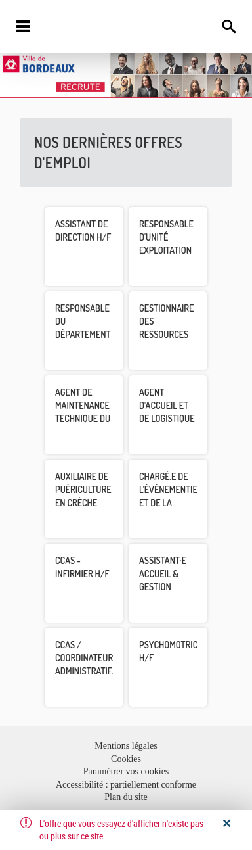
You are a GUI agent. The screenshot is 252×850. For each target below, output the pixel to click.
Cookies (126, 759)
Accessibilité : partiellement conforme (126, 785)
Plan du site (125, 797)
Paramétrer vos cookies (126, 771)
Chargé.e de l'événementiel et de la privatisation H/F (170, 502)
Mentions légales (125, 746)
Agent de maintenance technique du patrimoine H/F (82, 418)
